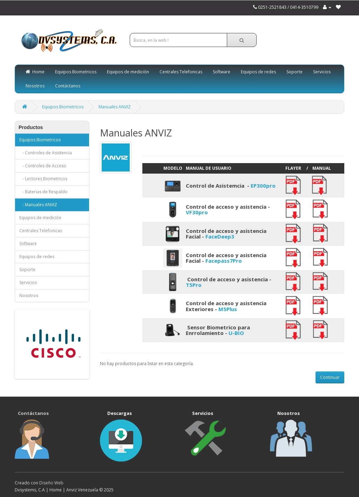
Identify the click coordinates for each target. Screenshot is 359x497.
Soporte (294, 72)
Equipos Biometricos (75, 72)
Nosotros (35, 86)
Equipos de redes (258, 72)
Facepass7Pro (223, 260)
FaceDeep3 (219, 236)
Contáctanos (67, 86)
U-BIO (236, 332)
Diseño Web (51, 483)
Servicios (322, 72)
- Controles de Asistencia (45, 153)
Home (35, 72)
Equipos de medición (128, 72)
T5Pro (194, 284)
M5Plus (227, 309)
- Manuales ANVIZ (38, 205)
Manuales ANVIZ (115, 107)
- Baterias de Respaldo (43, 192)
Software (221, 72)
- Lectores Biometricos (43, 179)
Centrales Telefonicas (181, 72)
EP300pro (263, 185)
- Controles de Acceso (42, 166)
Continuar (330, 377)
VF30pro (197, 212)
